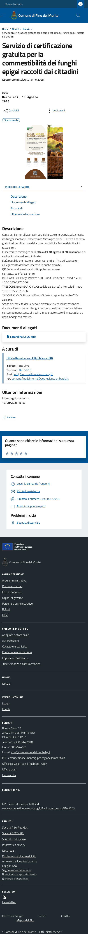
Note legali (8, 850)
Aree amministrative (14, 580)
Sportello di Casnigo (14, 839)
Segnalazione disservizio (16, 870)
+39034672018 (23, 742)
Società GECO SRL (13, 833)
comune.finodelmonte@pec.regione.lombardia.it (40, 378)
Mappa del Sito (25, 920)
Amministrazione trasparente (19, 861)
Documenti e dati (12, 586)
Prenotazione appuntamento (19, 874)
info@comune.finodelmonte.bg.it (33, 374)
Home (5, 29)
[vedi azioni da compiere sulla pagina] (56, 111)
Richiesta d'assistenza (15, 878)
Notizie (26, 29)
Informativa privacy (13, 845)
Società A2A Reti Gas (15, 827)
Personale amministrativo (17, 603)
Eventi (6, 709)
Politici (6, 609)
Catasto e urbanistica (14, 646)
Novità (15, 29)
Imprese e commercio (14, 658)
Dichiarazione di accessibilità (19, 856)
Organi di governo (12, 598)
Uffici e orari (9, 769)
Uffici (5, 615)
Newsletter (9, 902)
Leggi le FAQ (9, 865)
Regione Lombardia (14, 4)
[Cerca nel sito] (77, 15)
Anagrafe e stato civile (15, 635)
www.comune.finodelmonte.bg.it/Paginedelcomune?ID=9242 (38, 808)
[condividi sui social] (10, 111)
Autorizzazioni (10, 640)
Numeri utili (9, 775)
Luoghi (6, 703)
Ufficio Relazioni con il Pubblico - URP (29, 358)
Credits (65, 916)
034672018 (24, 370)
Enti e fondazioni (12, 592)
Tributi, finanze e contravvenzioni (21, 664)
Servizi (42, 916)
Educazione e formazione (17, 652)
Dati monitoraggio (12, 916)
